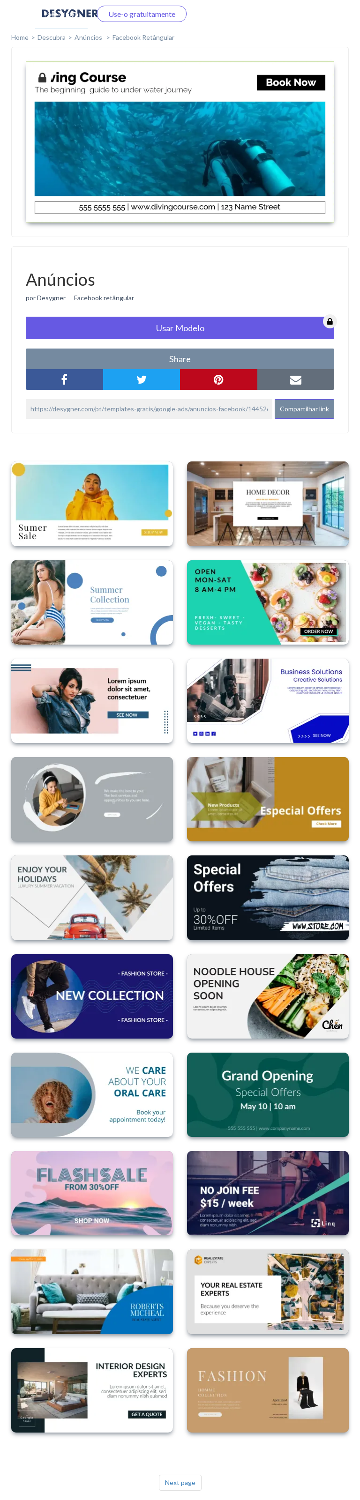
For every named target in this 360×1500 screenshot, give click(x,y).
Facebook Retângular (143, 37)
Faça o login (61, 14)
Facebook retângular (104, 298)
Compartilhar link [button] (304, 409)
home (20, 37)
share (180, 359)
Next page (180, 1482)
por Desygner (46, 298)
